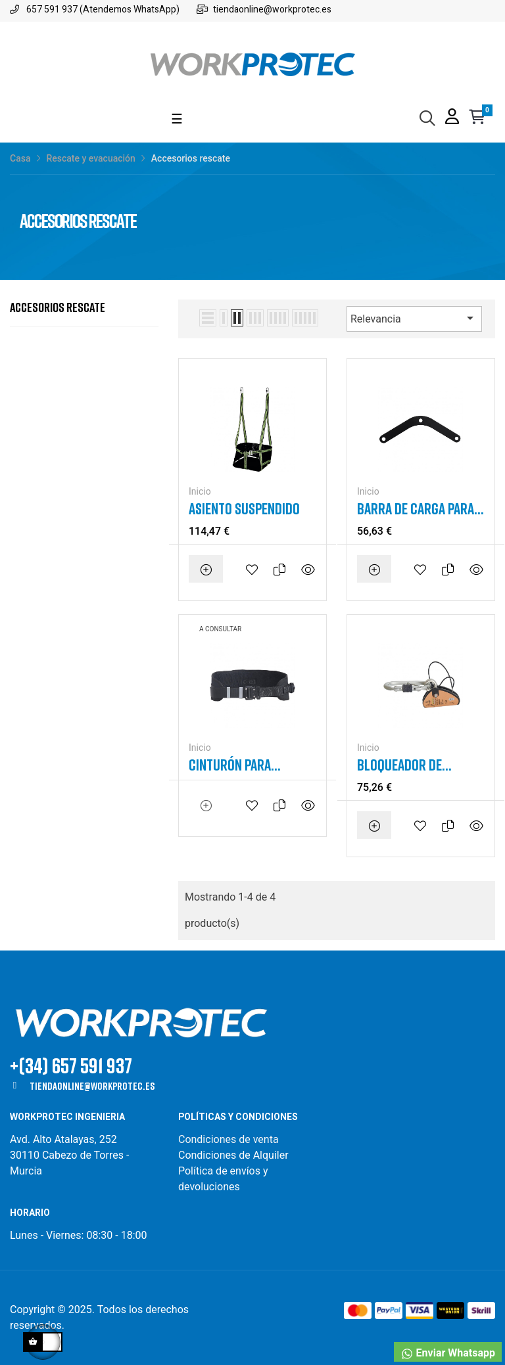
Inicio (200, 491)
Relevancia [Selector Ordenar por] (414, 318)
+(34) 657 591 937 (71, 1065)
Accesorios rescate (57, 307)
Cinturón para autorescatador (236, 764)
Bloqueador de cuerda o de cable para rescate (408, 764)
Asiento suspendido (244, 508)
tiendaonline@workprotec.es (92, 1085)
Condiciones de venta (229, 1139)
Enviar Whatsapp (447, 1353)
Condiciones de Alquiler (233, 1155)
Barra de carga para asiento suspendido (415, 508)
